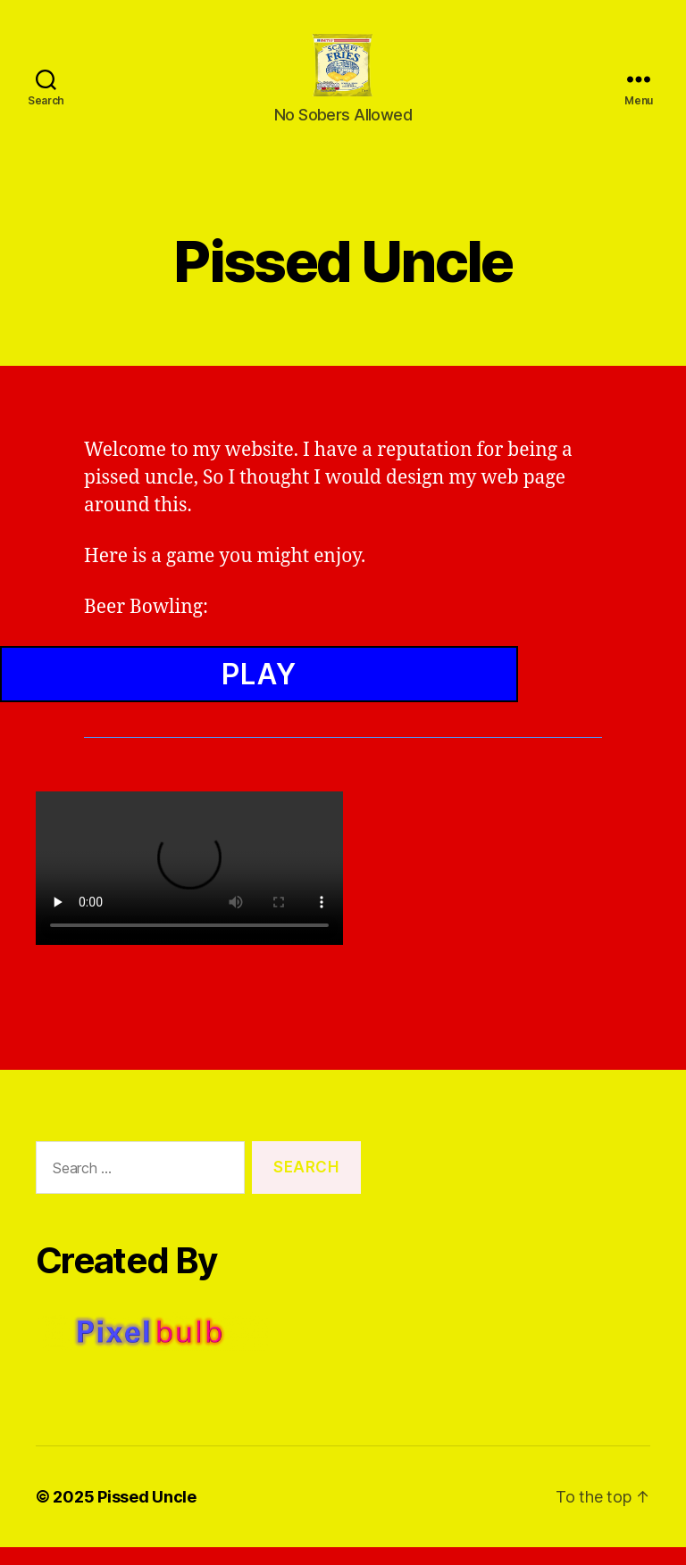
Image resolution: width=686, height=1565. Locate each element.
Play (259, 692)
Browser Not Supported (343, 755)
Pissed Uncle (147, 1514)
